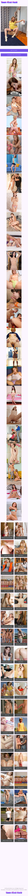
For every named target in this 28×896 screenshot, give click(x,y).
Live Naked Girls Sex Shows (14, 54)
